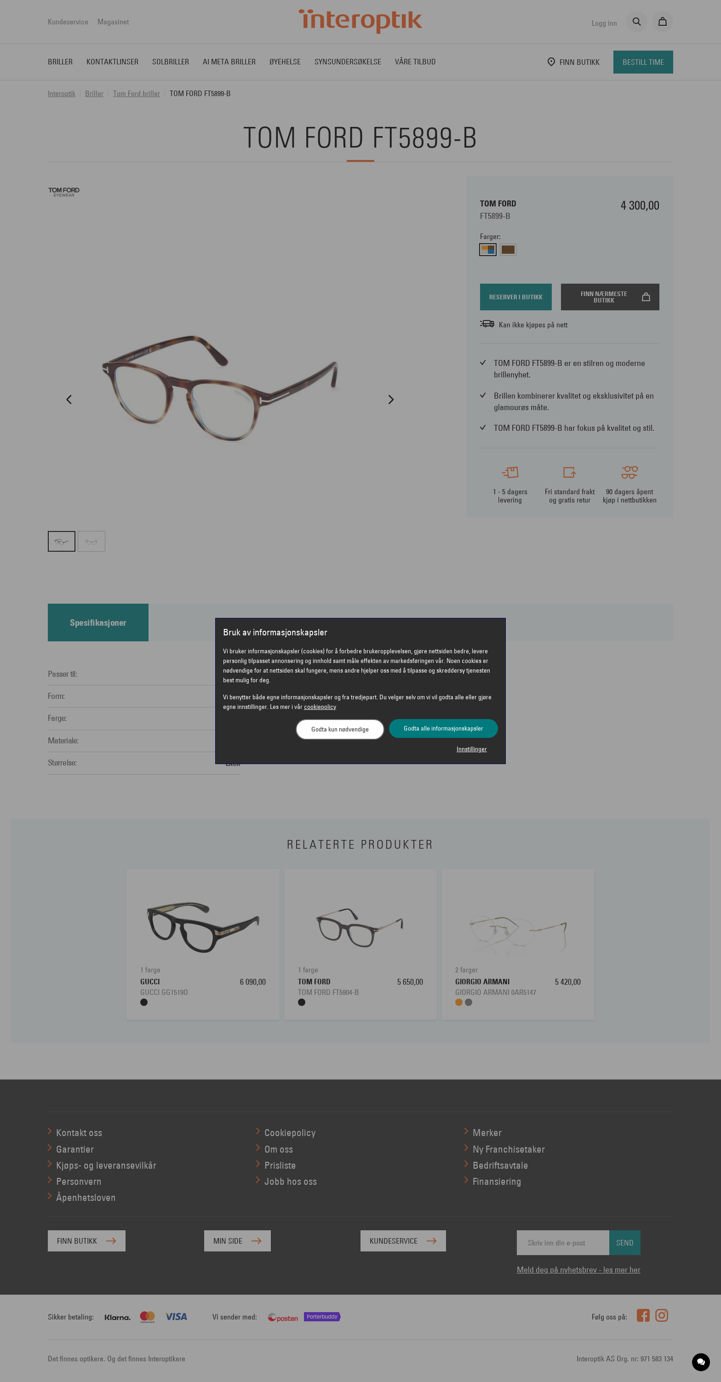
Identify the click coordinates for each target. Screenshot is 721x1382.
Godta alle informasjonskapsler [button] (443, 728)
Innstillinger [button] (472, 749)
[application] (701, 1362)
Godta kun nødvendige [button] (340, 729)
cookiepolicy (320, 706)
